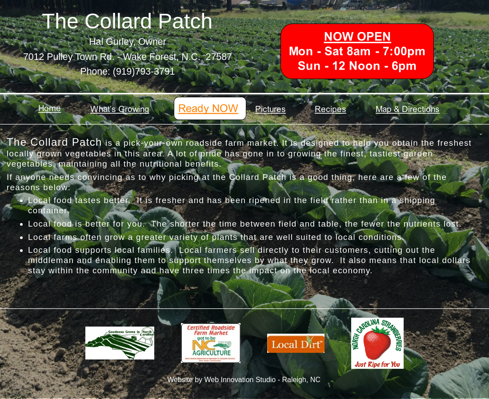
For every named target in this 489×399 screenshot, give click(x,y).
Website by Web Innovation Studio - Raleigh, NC (243, 379)
